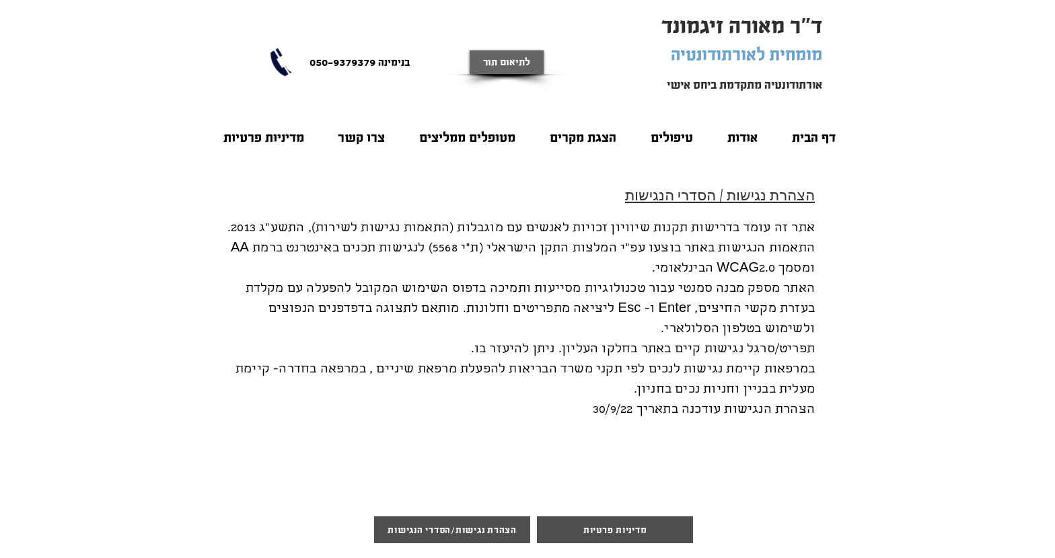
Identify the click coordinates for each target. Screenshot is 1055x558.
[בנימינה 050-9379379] (359, 62)
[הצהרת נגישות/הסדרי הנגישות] (452, 529)
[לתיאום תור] (507, 62)
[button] (742, 131)
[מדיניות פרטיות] (615, 529)
